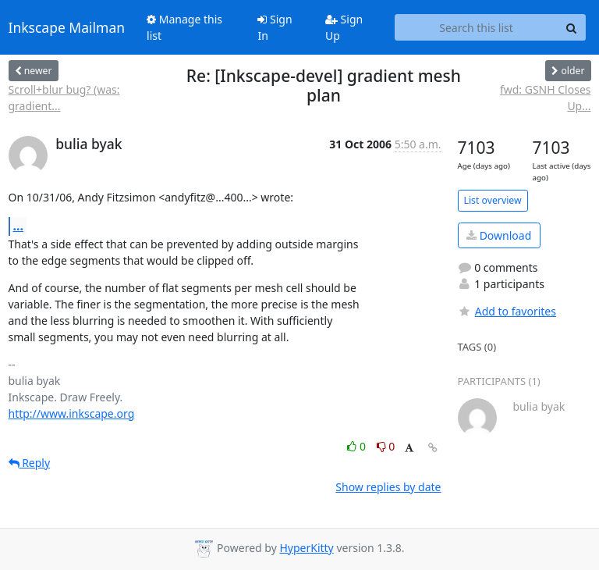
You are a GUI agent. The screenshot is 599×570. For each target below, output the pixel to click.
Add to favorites (507, 311)
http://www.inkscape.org (72, 413)
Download (498, 235)
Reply (30, 462)
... (18, 225)
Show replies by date (388, 486)
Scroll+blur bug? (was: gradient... (64, 97)
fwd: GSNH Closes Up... (545, 97)
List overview (493, 200)
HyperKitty (306, 547)
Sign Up (344, 27)
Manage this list (184, 27)
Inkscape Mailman (67, 27)
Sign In (274, 27)
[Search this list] (476, 27)
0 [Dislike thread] (386, 446)
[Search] (572, 27)
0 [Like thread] (357, 446)
